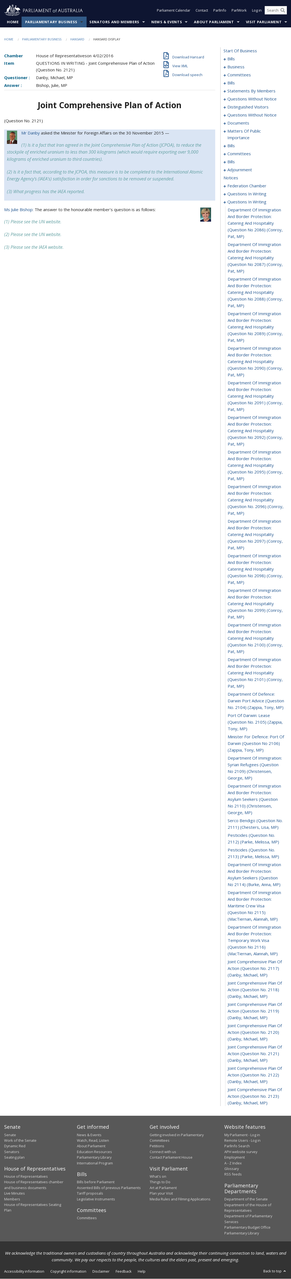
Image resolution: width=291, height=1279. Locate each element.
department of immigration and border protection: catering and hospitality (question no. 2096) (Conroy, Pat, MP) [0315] (256, 500)
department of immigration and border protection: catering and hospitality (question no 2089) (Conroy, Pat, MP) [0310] (255, 327)
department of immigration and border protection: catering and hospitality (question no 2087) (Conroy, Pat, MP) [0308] (255, 258)
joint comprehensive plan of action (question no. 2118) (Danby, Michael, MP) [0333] (255, 989)
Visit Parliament (264, 21)
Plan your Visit (161, 1193)
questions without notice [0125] (252, 115)
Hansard (77, 39)
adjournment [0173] (239, 170)
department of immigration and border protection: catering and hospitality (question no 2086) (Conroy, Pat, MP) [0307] (255, 223)
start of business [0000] (240, 51)
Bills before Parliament (96, 1182)
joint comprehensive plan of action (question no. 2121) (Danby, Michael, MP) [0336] (255, 1053)
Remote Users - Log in (242, 1140)
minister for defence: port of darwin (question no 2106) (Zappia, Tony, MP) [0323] (256, 743)
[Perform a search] (283, 10)
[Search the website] (276, 10)
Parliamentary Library (94, 1157)
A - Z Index (233, 1163)
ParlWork (239, 10)
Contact (202, 10)
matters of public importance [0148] (244, 134)
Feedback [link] (124, 1271)
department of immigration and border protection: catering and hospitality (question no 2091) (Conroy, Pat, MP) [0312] (255, 396)
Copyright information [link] (68, 1271)
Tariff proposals (90, 1193)
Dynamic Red (14, 1146)
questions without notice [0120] (252, 99)
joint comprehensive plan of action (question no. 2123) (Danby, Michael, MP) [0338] (255, 1096)
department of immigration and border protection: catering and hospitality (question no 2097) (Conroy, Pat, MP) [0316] (255, 535)
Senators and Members (114, 21)
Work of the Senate (20, 1140)
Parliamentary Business (51, 21)
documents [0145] (238, 123)
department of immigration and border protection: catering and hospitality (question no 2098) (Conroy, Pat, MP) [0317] (255, 569)
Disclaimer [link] (101, 1271)
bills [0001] (231, 59)
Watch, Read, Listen (93, 1140)
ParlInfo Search (237, 1146)
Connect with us (163, 1151)
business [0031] (236, 67)
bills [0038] (231, 83)
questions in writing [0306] (246, 202)
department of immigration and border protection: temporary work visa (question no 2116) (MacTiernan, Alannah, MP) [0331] (254, 941)
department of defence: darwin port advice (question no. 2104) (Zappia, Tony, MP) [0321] (256, 701)
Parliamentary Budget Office (247, 1227)
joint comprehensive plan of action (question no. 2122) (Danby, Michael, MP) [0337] (255, 1075)
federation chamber (246, 186)
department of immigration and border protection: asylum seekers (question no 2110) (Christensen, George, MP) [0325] (254, 799)
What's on (158, 1176)
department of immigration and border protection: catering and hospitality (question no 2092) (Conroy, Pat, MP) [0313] (255, 431)
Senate (10, 1134)
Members (12, 1199)
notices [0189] (231, 178)
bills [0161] (231, 146)
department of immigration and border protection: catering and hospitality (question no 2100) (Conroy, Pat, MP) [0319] (255, 638)
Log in (257, 10)
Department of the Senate (246, 1199)
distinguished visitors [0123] (248, 107)
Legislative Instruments (96, 1199)
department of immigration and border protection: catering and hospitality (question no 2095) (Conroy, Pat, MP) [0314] (255, 465)
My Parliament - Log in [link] (242, 1134)
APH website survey (240, 1151)
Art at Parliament (163, 1187)
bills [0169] (231, 162)
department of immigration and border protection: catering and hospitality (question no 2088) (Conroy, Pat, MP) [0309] (255, 292)
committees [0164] (239, 154)
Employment (234, 1157)
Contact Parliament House (171, 1157)
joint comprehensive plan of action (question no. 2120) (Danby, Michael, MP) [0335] (255, 1032)
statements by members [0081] (251, 91)
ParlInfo (219, 10)
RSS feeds (233, 1174)
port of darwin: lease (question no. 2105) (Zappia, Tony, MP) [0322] (255, 722)
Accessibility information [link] (24, 1271)
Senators (11, 1151)
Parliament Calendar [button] (173, 10)
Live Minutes (14, 1193)
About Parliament (214, 21)
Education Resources (94, 1151)
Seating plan (14, 1157)
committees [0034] (239, 75)
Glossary (231, 1168)
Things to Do (160, 1182)
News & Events (166, 21)
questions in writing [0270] (246, 194)
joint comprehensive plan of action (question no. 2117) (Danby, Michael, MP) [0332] (255, 968)
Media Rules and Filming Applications (180, 1199)
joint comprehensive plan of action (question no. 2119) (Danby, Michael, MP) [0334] (255, 1011)
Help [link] (142, 1271)
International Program (95, 1163)
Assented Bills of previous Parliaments (109, 1187)
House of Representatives (26, 1176)
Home (13, 21)
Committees (87, 1218)
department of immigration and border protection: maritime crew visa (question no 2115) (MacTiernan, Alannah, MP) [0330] (254, 906)
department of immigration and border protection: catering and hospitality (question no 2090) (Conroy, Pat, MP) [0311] (255, 362)
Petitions (157, 1146)
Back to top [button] (275, 1270)
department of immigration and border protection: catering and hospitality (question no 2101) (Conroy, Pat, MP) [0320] (255, 673)
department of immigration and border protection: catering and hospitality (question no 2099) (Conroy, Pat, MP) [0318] (255, 604)
